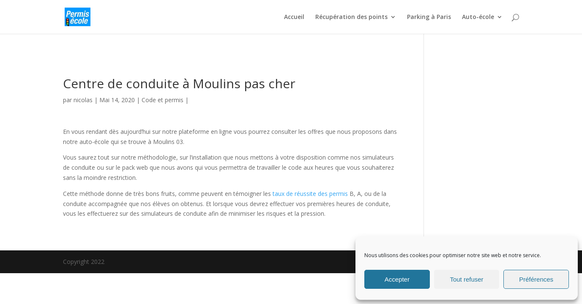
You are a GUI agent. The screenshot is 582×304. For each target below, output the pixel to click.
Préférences (536, 279)
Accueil (294, 17)
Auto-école (478, 17)
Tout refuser (466, 279)
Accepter (397, 279)
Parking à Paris (429, 17)
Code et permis (162, 100)
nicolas (83, 100)
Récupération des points (351, 17)
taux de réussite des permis (310, 194)
